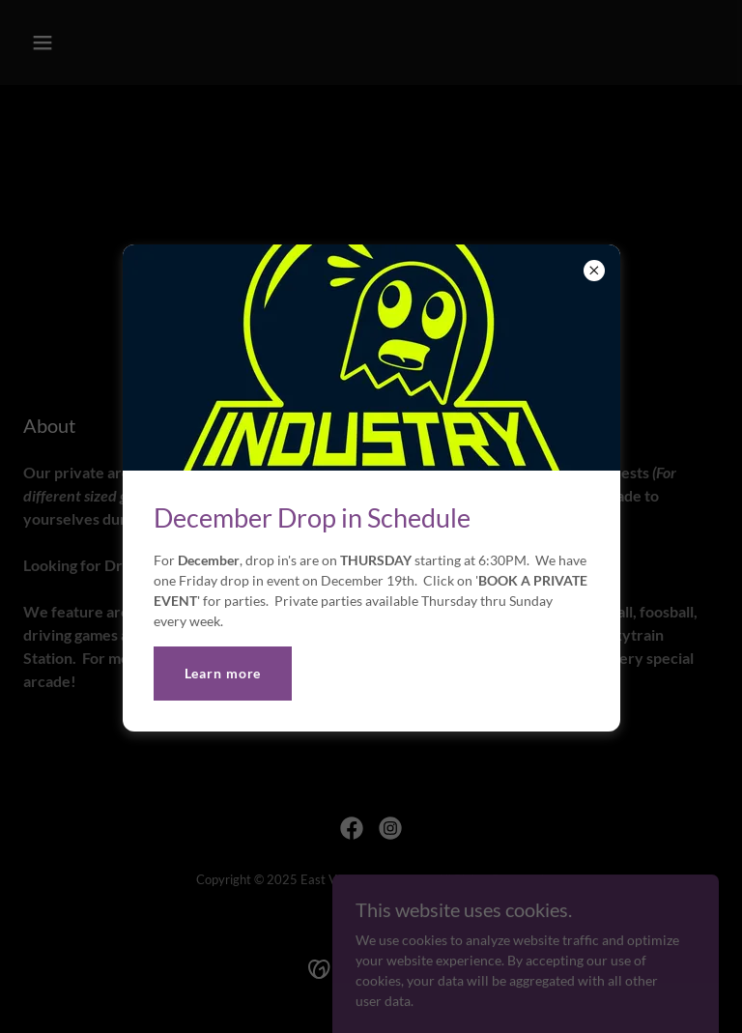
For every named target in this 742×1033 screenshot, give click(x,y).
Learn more (223, 673)
